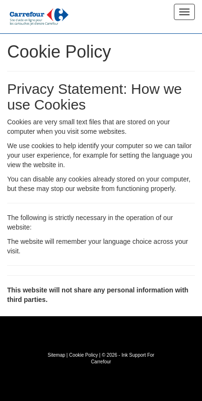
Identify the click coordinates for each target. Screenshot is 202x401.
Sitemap (56, 355)
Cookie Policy (83, 355)
